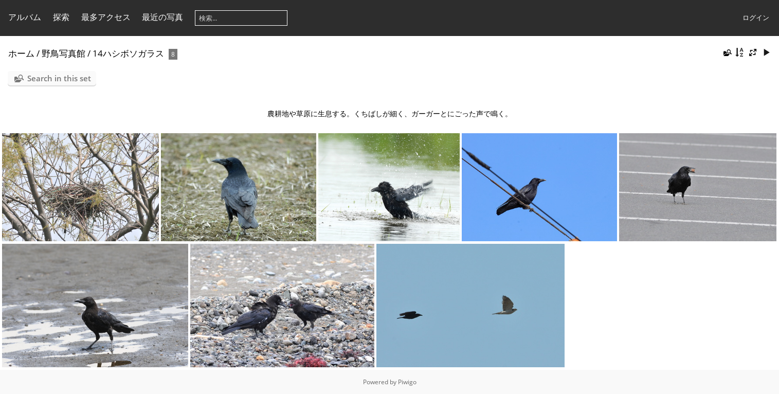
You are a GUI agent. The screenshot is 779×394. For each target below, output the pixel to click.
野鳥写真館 (63, 53)
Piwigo (407, 382)
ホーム (21, 53)
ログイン (755, 17)
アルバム (24, 17)
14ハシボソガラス (128, 53)
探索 (61, 17)
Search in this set (59, 78)
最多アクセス (106, 17)
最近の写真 (162, 17)
